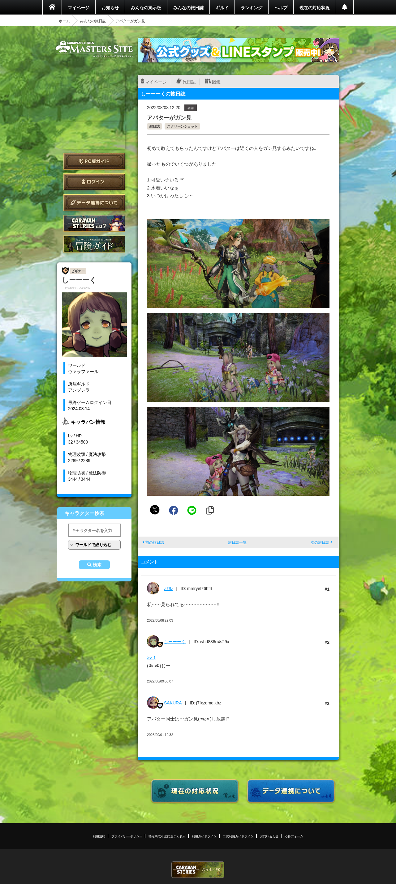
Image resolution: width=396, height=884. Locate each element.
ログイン (94, 181)
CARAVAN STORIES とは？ (94, 223)
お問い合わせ (269, 836)
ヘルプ (280, 7)
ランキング (251, 7)
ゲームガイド (94, 244)
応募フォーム (294, 836)
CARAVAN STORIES (198, 869)
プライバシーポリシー (126, 836)
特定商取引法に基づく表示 (167, 836)
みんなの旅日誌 (188, 7)
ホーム (64, 20)
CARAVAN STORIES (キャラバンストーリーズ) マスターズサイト (94, 49)
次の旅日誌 (320, 542)
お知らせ (110, 7)
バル (168, 588)
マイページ (78, 7)
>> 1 (151, 657)
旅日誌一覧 (237, 542)
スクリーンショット (182, 126)
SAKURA (173, 702)
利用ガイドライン (204, 836)
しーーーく (175, 641)
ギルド (222, 7)
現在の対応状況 (314, 7)
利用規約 (99, 836)
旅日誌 (189, 82)
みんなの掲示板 (146, 7)
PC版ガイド (94, 161)
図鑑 (216, 82)
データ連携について (94, 202)
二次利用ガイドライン (238, 836)
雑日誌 (154, 126)
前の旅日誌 (154, 542)
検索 (97, 565)
